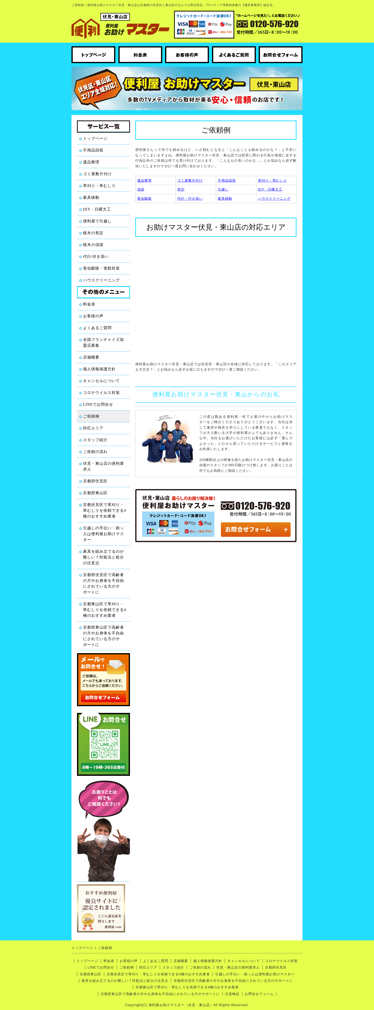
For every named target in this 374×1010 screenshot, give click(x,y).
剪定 (181, 189)
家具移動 (91, 197)
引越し (223, 189)
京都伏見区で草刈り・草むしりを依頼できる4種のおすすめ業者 (104, 510)
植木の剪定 (93, 233)
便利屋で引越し (97, 221)
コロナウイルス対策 (101, 393)
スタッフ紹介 (95, 440)
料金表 (89, 304)
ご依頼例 (91, 416)
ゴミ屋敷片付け (97, 174)
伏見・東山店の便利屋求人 (103, 466)
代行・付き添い (190, 198)
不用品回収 (93, 150)
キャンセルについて (101, 381)
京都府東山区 (95, 493)
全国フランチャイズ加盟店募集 (103, 342)
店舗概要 (91, 357)
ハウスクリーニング (101, 280)
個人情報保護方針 (99, 369)
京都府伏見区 (95, 481)
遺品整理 (91, 162)
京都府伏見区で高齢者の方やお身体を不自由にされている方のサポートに (103, 583)
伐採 (140, 189)
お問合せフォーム (259, 994)
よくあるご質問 (97, 328)
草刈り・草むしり (99, 186)
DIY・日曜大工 (97, 209)
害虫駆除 (144, 198)
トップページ (95, 138)
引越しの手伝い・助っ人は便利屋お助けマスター (103, 534)
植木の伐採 (93, 245)
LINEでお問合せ (98, 404)
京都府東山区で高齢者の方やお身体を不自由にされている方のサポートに (103, 636)
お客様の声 (93, 316)
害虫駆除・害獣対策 (101, 268)
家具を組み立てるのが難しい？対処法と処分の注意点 (103, 557)
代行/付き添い (96, 256)
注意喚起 (232, 994)
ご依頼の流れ (95, 452)
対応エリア (93, 428)
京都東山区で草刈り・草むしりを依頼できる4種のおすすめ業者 (104, 610)
